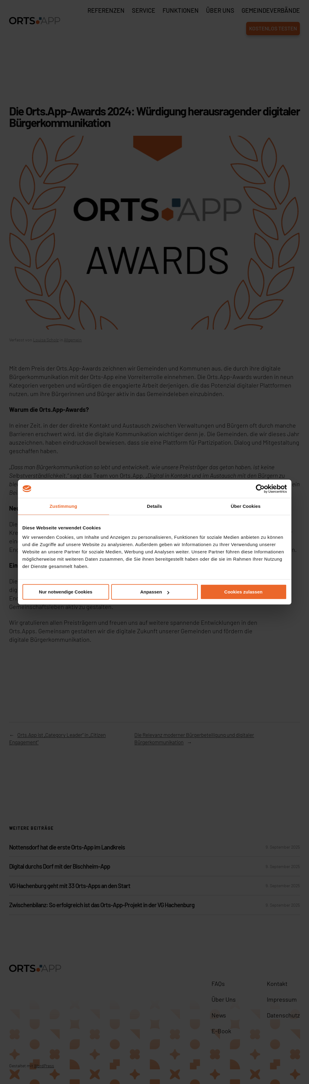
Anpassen (154, 591)
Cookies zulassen (243, 591)
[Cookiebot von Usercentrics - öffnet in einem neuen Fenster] (260, 488)
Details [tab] (154, 506)
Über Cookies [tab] (246, 506)
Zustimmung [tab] (63, 506)
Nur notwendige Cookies (65, 591)
